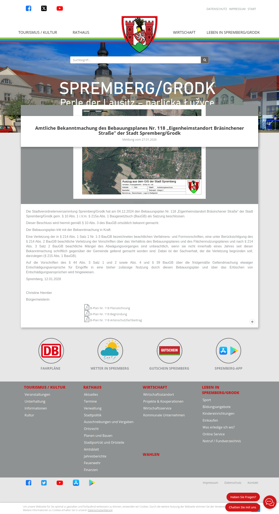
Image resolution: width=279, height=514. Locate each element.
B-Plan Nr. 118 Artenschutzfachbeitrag (113, 362)
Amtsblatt (91, 491)
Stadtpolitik (93, 457)
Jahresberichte (95, 498)
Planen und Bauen (98, 478)
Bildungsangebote (217, 449)
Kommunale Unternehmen (164, 457)
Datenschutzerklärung (100, 510)
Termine (90, 443)
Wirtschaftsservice (157, 450)
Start (252, 9)
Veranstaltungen (37, 436)
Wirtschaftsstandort (158, 436)
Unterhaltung (35, 443)
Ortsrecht (91, 471)
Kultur (29, 457)
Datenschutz (217, 9)
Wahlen (151, 496)
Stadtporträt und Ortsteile (104, 484)
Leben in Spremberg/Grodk (233, 32)
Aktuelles (91, 436)
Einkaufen (210, 462)
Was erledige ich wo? (219, 469)
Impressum (237, 9)
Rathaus (81, 32)
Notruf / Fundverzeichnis (222, 483)
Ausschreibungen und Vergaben (108, 464)
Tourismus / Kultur (37, 32)
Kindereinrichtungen (218, 456)
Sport (207, 442)
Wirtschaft (184, 32)
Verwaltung (92, 450)
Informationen (36, 450)
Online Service (214, 476)
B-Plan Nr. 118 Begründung (105, 356)
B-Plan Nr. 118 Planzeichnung (107, 350)
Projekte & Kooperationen (163, 443)
